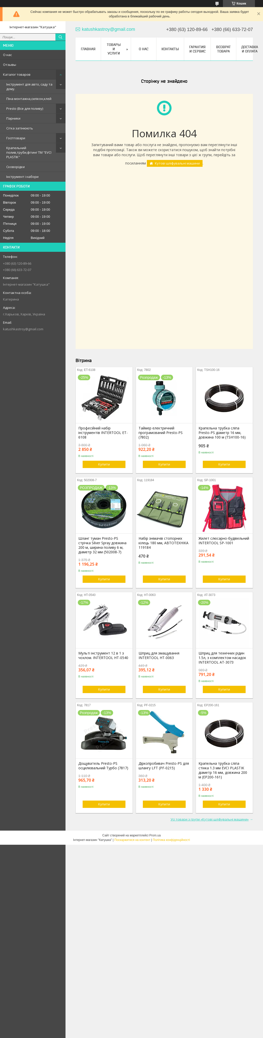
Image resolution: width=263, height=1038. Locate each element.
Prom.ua (155, 835)
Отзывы (9, 64)
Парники (13, 118)
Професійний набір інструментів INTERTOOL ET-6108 (103, 433)
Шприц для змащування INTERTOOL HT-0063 (159, 655)
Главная (88, 49)
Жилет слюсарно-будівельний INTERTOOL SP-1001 (224, 540)
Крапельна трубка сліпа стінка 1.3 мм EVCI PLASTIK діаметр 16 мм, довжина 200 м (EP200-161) (223, 770)
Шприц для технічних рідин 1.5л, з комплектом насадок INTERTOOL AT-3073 (222, 658)
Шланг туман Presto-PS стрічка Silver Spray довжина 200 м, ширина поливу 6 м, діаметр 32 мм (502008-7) (102, 545)
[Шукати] (60, 37)
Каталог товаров (16, 74)
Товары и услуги (114, 49)
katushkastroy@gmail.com (23, 329)
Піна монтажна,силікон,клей (28, 98)
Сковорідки (15, 167)
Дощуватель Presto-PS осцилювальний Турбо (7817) (103, 765)
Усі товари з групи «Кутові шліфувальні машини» (210, 819)
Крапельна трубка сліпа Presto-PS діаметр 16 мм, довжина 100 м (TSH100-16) (222, 433)
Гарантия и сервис (197, 49)
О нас (7, 54)
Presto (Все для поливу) (24, 108)
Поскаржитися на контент (132, 840)
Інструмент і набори (22, 176)
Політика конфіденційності (171, 840)
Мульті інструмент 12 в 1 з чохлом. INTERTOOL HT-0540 (103, 655)
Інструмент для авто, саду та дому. (29, 86)
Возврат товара (223, 49)
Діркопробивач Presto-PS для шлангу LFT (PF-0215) (164, 765)
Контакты (170, 49)
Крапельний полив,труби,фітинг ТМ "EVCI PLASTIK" (28, 152)
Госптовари (15, 138)
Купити (104, 464)
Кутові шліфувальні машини (177, 163)
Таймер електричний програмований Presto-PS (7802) (161, 433)
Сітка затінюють (19, 128)
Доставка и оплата (249, 49)
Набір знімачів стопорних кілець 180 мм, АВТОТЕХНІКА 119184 (163, 543)
